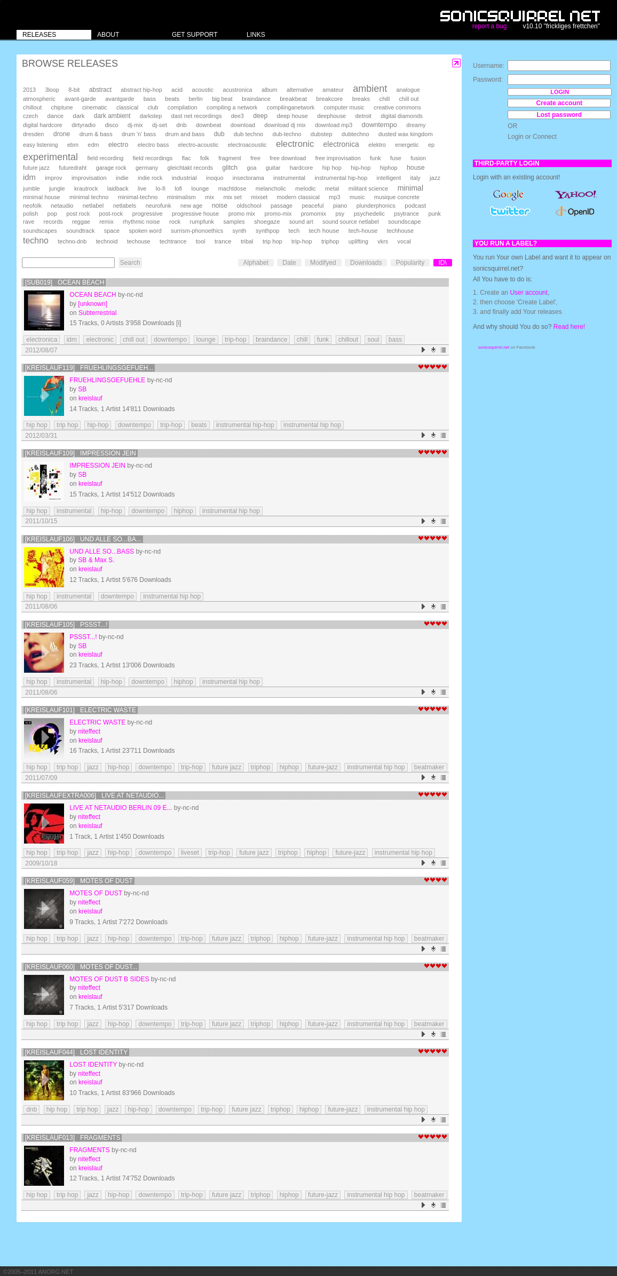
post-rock (111, 213)
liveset (190, 852)
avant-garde (80, 99)
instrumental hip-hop (340, 178)
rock (174, 221)
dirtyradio (84, 125)
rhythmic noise (141, 221)
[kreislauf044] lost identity (76, 1052)
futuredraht (72, 167)
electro (118, 144)
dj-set (159, 125)
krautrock (86, 188)
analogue (408, 89)
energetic (406, 144)
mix (209, 197)
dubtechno (355, 134)
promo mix (241, 213)
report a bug (489, 26)
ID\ (443, 262)
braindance (256, 99)
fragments (89, 1150)
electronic (295, 144)
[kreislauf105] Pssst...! (66, 624)
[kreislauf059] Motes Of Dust (79, 881)
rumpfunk (202, 221)
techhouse (400, 230)
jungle (57, 188)
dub (219, 134)
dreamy (415, 125)
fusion (418, 158)
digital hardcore (42, 125)
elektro (377, 144)
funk (375, 158)
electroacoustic (247, 144)
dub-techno (286, 134)
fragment (229, 158)
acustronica (237, 89)
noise (220, 205)
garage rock (111, 167)
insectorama (248, 178)
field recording (105, 158)
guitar (273, 167)
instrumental (289, 178)
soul (373, 339)
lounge (200, 188)
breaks (361, 99)
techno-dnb (72, 241)
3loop (52, 89)
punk (434, 213)
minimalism (181, 197)
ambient (370, 88)
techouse (139, 241)
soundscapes (40, 230)
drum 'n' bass (139, 134)
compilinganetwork (290, 107)
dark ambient (112, 116)
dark (78, 116)
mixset (259, 197)
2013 (29, 89)
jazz (435, 178)
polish (30, 213)
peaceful (313, 205)
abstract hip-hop (141, 89)
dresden (33, 134)
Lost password (559, 115)
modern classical (298, 197)
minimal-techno (138, 197)
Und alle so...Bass (101, 551)
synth (240, 230)
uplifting (358, 241)
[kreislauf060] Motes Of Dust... (81, 967)
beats (172, 99)
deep (260, 116)
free (255, 158)
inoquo (214, 178)
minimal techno (88, 197)
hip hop (332, 167)
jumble (31, 188)
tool (200, 241)
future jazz (36, 167)
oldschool (249, 205)
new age (191, 205)
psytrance (406, 213)
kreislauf (90, 398)
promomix (313, 213)
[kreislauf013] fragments (73, 1137)
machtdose (232, 188)
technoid (107, 241)
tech (294, 230)
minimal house (41, 197)
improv (53, 178)
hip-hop (360, 167)
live (142, 188)
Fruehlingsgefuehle (107, 380)
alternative (300, 89)
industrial (184, 177)
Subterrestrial (97, 313)
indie (122, 178)
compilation (182, 107)
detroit (363, 116)
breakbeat (293, 99)
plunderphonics (376, 205)
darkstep (151, 116)
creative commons (397, 107)
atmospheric (39, 99)
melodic (305, 188)
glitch (230, 167)
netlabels (125, 205)
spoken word (145, 230)
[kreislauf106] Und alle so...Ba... (83, 539)
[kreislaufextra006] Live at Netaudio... (94, 795)
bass (150, 99)
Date (289, 262)
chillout (32, 107)
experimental (50, 157)
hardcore (301, 167)
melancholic (271, 188)
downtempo (379, 125)
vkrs (382, 241)
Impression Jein (97, 465)
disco (111, 125)
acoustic (202, 89)
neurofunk (158, 205)
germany (147, 167)
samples (233, 221)
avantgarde (119, 99)
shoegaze (267, 221)
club (153, 107)
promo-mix (277, 213)
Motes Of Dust (95, 893)
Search (130, 262)
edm (93, 144)
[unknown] (92, 304)
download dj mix (284, 125)
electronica (341, 144)
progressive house (195, 213)
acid (177, 89)
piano (340, 205)
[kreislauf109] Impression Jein (80, 453)
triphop (330, 241)
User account (529, 292)
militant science (369, 188)
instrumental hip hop (312, 425)
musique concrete (397, 197)
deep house (292, 116)
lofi (178, 188)
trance (223, 241)
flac (186, 158)
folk (204, 158)
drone (61, 134)
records (53, 221)
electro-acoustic (198, 144)
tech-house (363, 230)
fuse (395, 158)
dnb (181, 124)
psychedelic (369, 213)
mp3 (334, 197)
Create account (559, 103)
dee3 (237, 116)
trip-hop (301, 241)
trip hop (272, 241)
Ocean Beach (92, 294)
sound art (301, 221)
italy (415, 178)
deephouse (331, 116)
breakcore (329, 99)
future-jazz (323, 767)
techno (36, 240)
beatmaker (429, 767)
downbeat (208, 125)
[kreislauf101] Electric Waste (80, 710)
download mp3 (333, 125)
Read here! (569, 326)
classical (127, 107)
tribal (247, 241)
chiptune (62, 107)
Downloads (366, 262)
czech (30, 116)
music (357, 197)
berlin (195, 99)
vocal (404, 241)
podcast (415, 205)
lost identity (93, 1064)
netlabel (93, 205)
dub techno (248, 134)
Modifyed (323, 262)
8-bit (74, 89)
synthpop (267, 230)
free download (288, 158)
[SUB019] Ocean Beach (65, 282)
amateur (333, 89)
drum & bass (96, 134)
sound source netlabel (350, 221)
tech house (324, 230)
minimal (410, 188)
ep (431, 144)
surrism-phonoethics (197, 230)
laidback (118, 188)
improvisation (89, 178)
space (112, 230)
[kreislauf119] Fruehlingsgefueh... (89, 368)
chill (384, 99)
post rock (78, 213)
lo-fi (160, 188)
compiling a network (232, 107)
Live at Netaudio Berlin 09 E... (120, 808)
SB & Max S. (96, 560)
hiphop (389, 167)
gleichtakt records (189, 167)
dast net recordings (196, 116)
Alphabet (255, 262)
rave (28, 221)
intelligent (389, 178)
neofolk (32, 205)
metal (332, 188)
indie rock (150, 178)
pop (52, 213)
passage (281, 205)
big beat (222, 99)
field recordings (153, 158)
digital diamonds (402, 116)
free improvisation (338, 158)
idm (29, 177)
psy (339, 213)
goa (251, 167)
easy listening (40, 144)
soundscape (404, 221)
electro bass (153, 144)
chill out (409, 99)
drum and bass (185, 134)
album (270, 89)
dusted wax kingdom (405, 134)
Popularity (410, 262)
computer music (344, 107)
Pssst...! (83, 637)
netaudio (62, 205)
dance (56, 116)
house (416, 167)
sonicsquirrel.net (493, 347)
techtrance (173, 241)
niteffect (89, 731)
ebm (72, 144)
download (243, 125)
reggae (81, 221)
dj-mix (135, 125)
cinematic (94, 107)
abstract (100, 89)
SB (82, 389)
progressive (147, 213)
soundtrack (80, 230)
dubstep (322, 134)
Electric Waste (97, 722)
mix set (232, 197)
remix (106, 221)
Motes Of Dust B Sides (109, 979)
